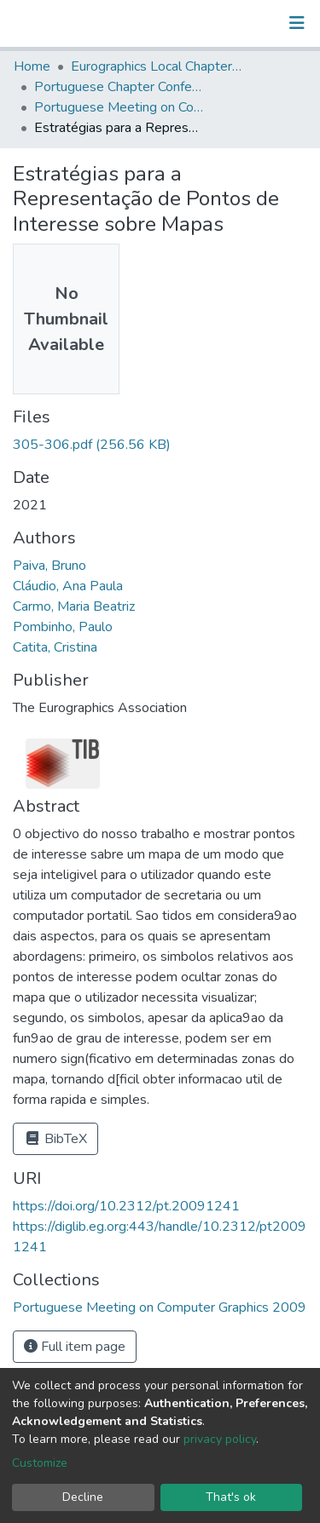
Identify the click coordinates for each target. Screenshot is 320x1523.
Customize (39, 1463)
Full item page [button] (74, 1346)
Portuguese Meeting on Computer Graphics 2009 (119, 107)
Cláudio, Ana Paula (68, 586)
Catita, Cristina (55, 647)
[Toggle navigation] (297, 23)
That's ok (231, 1497)
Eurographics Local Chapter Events (156, 66)
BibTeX (55, 1138)
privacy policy (219, 1439)
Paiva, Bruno (49, 565)
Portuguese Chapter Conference (119, 87)
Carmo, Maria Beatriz (74, 606)
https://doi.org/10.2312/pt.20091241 (126, 1206)
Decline (82, 1497)
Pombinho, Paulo (63, 627)
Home (32, 66)
